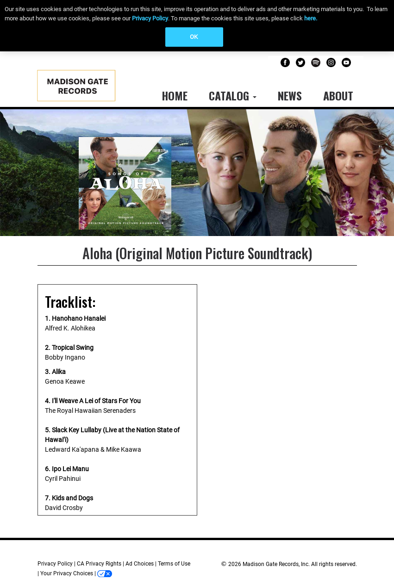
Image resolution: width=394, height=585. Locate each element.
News (290, 95)
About (338, 95)
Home (175, 95)
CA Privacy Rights (99, 563)
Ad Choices (139, 563)
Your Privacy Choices (66, 573)
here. (310, 18)
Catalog (232, 95)
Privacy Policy (150, 18)
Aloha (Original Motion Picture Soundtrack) (197, 253)
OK (194, 36)
